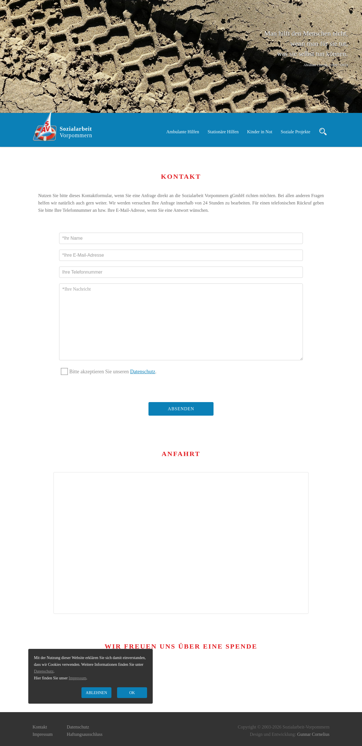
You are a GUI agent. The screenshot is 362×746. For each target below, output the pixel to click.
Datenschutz (142, 371)
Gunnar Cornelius (313, 734)
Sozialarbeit (76, 132)
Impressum (43, 734)
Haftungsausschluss (84, 734)
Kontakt (40, 727)
